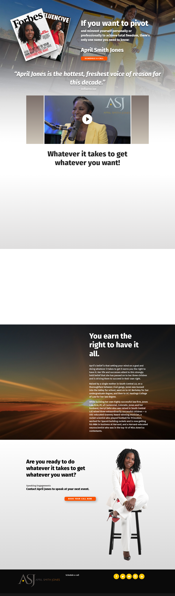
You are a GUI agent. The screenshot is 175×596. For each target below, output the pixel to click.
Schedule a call (72, 575)
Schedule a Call (95, 58)
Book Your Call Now (77, 499)
